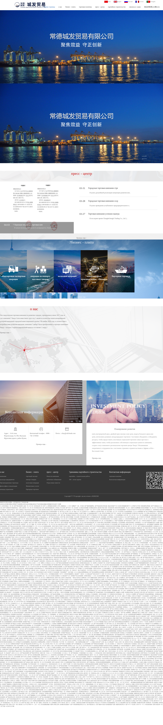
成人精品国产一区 (62, 585)
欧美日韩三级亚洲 (113, 531)
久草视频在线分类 (95, 517)
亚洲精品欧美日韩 (7, 673)
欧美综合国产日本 (7, 552)
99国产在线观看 (118, 520)
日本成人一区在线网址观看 (148, 598)
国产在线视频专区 (145, 655)
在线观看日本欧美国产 (16, 614)
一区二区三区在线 (107, 544)
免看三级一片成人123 (46, 653)
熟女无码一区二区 (39, 542)
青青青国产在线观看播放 (129, 559)
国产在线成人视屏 (28, 662)
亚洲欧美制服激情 (5, 658)
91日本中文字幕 (34, 566)
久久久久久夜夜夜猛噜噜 (44, 526)
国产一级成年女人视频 (128, 684)
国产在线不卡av (7, 511)
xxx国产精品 (62, 680)
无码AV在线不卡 (93, 587)
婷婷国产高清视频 (87, 660)
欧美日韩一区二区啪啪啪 (50, 702)
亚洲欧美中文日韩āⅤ (107, 612)
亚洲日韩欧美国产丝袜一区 (76, 598)
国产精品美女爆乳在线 (19, 598)
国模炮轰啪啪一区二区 (103, 629)
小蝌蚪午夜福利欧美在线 (79, 612)
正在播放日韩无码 (148, 579)
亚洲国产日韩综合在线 (37, 616)
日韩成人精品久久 (5, 519)
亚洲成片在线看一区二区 (10, 599)
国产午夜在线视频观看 (39, 596)
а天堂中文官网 (60, 618)
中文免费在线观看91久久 (91, 651)
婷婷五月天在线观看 (115, 664)
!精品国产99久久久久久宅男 (67, 656)
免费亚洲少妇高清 (139, 693)
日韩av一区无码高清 (60, 693)
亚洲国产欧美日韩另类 (125, 638)
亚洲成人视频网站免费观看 (59, 623)
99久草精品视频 (140, 530)
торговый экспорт (31, 476)
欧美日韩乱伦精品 (115, 647)
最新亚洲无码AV (120, 704)
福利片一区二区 (94, 655)
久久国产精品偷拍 (68, 566)
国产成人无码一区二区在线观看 (11, 656)
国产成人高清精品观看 (34, 655)
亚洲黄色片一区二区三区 (43, 620)
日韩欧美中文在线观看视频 (23, 616)
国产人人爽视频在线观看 (50, 506)
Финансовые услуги (32, 486)
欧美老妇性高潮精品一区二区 (54, 513)
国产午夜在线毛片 (105, 647)
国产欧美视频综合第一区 (29, 553)
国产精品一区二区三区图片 (94, 612)
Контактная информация (120, 472)
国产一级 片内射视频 (15, 609)
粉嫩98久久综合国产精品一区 (98, 511)
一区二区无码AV (153, 542)
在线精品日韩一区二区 (23, 633)
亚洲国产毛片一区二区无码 (138, 669)
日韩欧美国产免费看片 (8, 649)
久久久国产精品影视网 (52, 658)
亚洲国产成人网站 (123, 561)
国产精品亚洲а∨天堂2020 (93, 702)
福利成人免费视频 (12, 666)
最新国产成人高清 (59, 678)
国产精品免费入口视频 (46, 566)
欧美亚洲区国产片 (110, 572)
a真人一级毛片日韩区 (89, 667)
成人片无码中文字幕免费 (143, 517)
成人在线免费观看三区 (71, 649)
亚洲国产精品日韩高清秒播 (38, 535)
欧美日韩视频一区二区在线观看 (32, 625)
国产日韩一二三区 (5, 542)
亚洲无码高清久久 (16, 588)
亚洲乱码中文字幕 (139, 689)
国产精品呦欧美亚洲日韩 (152, 537)
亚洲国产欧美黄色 (98, 583)
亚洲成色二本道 (60, 647)
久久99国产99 (50, 592)
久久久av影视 (128, 609)
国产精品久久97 (32, 544)
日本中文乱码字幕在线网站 (21, 587)
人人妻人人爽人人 (32, 555)
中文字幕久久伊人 (43, 574)
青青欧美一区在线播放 (152, 702)
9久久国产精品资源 (87, 588)
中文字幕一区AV (103, 587)
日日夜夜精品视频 (64, 520)
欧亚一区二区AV (54, 552)
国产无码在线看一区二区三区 (127, 666)
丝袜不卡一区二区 (49, 616)
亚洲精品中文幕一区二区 (45, 519)
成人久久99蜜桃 (87, 688)
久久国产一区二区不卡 (90, 509)
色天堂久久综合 (150, 695)
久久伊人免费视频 (41, 695)
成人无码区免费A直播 (107, 537)
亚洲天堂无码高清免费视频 (76, 699)
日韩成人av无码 (71, 684)
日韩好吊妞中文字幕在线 (132, 634)
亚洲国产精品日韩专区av (11, 541)
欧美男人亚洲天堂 (95, 596)
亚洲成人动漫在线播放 (43, 555)
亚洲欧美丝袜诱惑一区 (142, 576)
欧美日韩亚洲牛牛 (27, 623)
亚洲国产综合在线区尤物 (148, 649)
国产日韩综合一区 (44, 614)
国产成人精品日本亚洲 (144, 675)
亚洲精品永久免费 (99, 579)
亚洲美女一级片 (95, 638)
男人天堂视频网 (103, 640)
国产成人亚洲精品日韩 (150, 511)
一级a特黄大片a (4, 618)
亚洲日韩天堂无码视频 (22, 697)
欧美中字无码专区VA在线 (72, 596)
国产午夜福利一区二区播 (12, 544)
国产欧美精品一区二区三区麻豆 (83, 537)
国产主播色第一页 (41, 537)
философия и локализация (8, 486)
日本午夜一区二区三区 (129, 515)
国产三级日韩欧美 (151, 625)
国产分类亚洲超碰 (18, 671)
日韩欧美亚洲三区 (46, 621)
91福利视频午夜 (12, 550)
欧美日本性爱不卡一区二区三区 (33, 631)
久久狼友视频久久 (107, 568)
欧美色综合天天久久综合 (49, 533)
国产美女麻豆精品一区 (39, 647)
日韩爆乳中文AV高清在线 (78, 530)
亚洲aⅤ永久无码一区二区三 (146, 673)
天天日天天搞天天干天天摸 (134, 509)
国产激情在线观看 (57, 697)
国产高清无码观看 (127, 566)
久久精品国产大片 (65, 576)
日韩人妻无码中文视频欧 (101, 531)
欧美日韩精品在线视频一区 (67, 651)
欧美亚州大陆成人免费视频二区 (25, 634)
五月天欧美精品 (126, 603)
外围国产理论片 (72, 557)
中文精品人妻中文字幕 (83, 640)
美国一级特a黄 (71, 526)
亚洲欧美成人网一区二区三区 (129, 526)
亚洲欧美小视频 (72, 548)
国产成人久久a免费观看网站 (50, 583)
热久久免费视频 (154, 618)
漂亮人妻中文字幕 (117, 570)
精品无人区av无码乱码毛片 (61, 689)
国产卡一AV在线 (70, 702)
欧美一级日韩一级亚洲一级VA (31, 570)
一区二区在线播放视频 (43, 704)
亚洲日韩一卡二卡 (122, 660)
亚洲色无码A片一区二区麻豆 (69, 550)
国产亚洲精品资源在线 (35, 691)
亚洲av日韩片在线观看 (32, 519)
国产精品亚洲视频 (26, 515)
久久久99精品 (23, 544)
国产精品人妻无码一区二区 (115, 640)
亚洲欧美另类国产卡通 (16, 644)
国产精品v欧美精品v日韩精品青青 (30, 594)
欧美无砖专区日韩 (84, 541)
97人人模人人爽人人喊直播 (142, 610)
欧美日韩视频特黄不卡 (124, 506)
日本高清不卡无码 (43, 671)
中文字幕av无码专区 (55, 546)
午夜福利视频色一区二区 (116, 581)
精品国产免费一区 (140, 695)
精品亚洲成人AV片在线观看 (31, 614)
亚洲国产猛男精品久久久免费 (10, 638)
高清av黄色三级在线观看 (104, 522)
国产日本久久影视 (26, 656)
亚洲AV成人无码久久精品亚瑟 (63, 577)
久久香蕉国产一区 (114, 695)
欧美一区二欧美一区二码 (76, 631)
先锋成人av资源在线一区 (83, 528)
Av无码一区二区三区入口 (86, 671)
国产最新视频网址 (89, 506)
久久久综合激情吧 (134, 561)
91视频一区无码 (47, 627)
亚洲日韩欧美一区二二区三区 (110, 561)
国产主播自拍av (91, 662)
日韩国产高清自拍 (104, 655)
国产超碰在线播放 (69, 539)
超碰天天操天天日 (117, 574)
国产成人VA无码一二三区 (141, 601)
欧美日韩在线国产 (19, 612)
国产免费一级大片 (22, 550)
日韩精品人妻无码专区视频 (127, 535)
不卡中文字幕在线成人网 (60, 686)
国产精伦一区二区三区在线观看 (54, 603)
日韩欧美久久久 (114, 541)
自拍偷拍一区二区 (136, 658)
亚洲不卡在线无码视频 (131, 583)
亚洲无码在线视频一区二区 (140, 656)
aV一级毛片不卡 (119, 644)
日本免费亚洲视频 (65, 530)
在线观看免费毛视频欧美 (135, 614)
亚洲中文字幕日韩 (149, 693)
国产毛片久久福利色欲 (112, 671)
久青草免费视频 (25, 609)
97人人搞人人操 (74, 561)
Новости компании (53, 476)
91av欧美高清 (154, 675)
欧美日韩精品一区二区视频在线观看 (50, 633)
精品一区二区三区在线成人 (36, 638)
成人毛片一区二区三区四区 (81, 539)
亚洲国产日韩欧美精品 (96, 697)
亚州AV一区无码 (143, 621)
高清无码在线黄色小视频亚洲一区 (135, 528)
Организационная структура (9, 483)
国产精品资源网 (24, 653)
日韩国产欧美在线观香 (139, 699)
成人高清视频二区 (60, 610)
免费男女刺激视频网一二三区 (26, 581)
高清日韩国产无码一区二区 (96, 689)
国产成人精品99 (18, 533)
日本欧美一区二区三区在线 (47, 570)
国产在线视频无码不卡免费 (151, 522)
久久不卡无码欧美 (70, 605)
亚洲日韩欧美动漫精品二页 (7, 642)
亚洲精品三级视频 (7, 517)
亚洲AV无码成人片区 (60, 528)
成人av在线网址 (84, 610)
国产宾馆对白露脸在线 (13, 701)
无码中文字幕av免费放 (68, 620)
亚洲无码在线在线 (23, 541)
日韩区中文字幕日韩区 (52, 642)
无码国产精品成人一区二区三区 (69, 633)
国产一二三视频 (90, 642)
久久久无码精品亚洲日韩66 (68, 594)
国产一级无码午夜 (82, 590)
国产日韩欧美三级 (134, 565)
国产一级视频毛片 (17, 553)
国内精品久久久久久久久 (17, 658)
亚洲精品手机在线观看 (26, 557)
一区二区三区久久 (60, 673)
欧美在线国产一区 (90, 524)
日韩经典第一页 (42, 667)
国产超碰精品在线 (8, 664)
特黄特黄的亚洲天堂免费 (128, 620)
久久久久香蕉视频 (36, 682)
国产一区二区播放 (7, 695)
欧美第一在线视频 (112, 590)
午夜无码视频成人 (45, 594)
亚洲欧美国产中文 (18, 596)
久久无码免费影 (86, 644)
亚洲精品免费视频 (95, 559)
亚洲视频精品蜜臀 (139, 642)
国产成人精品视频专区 (46, 697)
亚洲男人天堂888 (21, 607)
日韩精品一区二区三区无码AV (19, 563)
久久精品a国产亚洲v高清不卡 (93, 574)
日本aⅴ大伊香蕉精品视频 (155, 634)
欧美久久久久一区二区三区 (76, 522)
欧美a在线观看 (135, 688)
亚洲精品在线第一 (84, 542)
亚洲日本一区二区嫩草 (43, 544)
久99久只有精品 (142, 686)
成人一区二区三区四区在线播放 (51, 576)
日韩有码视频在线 (147, 614)
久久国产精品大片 (154, 596)
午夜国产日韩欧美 (37, 588)
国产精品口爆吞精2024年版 (129, 546)
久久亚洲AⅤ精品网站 (48, 678)
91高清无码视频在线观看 (131, 519)
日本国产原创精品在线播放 (113, 563)
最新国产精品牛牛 (104, 664)
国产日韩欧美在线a (78, 509)
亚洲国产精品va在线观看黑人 (32, 520)
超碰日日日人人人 (46, 655)
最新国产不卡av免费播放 (152, 623)
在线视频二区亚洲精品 (107, 517)
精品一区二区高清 (139, 537)
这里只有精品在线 (36, 651)
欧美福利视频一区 (111, 555)
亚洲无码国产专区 (141, 664)
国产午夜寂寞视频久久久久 (29, 539)
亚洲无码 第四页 (152, 555)
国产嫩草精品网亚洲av (108, 634)
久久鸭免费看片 (153, 601)
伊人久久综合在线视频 (41, 579)
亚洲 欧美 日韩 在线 (139, 592)
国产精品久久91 (54, 544)
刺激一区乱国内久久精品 (50, 585)
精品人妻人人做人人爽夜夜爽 (64, 535)
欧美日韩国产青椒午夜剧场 (143, 585)
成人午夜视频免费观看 (29, 601)
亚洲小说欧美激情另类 (109, 653)
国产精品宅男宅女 (34, 653)
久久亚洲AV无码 (51, 695)
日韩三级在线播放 (125, 669)
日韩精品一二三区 (155, 610)
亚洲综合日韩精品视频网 (64, 609)
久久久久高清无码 (77, 658)
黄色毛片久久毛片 (22, 655)
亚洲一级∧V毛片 (116, 603)
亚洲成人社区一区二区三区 (75, 645)
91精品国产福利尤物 (55, 555)
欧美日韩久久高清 (102, 699)
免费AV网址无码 (54, 704)
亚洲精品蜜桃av (25, 565)
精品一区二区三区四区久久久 (82, 511)
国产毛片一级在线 (116, 513)
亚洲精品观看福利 (153, 588)
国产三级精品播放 (10, 535)
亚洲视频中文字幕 (117, 566)
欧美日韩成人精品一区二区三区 (148, 572)
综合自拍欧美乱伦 (155, 544)
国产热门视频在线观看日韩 (9, 585)
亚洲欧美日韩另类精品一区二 (117, 594)
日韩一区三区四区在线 (26, 647)
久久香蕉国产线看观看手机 (146, 550)
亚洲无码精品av (148, 531)
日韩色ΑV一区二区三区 (73, 627)
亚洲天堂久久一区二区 (95, 675)
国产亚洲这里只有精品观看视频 (145, 594)
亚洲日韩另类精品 (44, 669)
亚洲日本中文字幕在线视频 (53, 701)
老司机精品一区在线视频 (118, 522)
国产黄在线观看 (18, 506)
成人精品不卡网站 (12, 640)
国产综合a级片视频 (123, 524)
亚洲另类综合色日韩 (47, 682)
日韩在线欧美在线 (50, 568)
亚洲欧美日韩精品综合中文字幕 (109, 638)
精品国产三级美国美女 (76, 583)
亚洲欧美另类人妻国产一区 (62, 561)
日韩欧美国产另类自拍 (108, 588)
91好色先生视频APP (52, 667)
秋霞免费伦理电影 (145, 506)
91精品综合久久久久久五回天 (47, 610)
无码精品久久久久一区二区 (11, 557)
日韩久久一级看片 (15, 680)
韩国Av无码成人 (155, 577)
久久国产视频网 (122, 697)
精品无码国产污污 (113, 506)
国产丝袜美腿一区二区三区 (133, 577)
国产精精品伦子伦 (116, 620)
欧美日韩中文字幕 (152, 533)
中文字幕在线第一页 (33, 664)
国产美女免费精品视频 (85, 561)
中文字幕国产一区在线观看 (153, 530)
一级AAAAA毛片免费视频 (144, 640)
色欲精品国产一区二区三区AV (130, 570)
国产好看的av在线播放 (32, 598)
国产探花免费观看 (90, 625)
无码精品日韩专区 (34, 541)
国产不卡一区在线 (130, 704)
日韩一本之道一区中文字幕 (144, 559)
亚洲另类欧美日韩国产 (106, 627)
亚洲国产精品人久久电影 (21, 531)
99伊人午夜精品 (124, 565)
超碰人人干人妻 (89, 531)
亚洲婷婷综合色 (12, 559)
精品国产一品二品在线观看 (114, 701)
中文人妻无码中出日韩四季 (9, 633)
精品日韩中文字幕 (92, 557)
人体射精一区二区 (149, 633)
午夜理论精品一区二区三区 (85, 607)
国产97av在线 (47, 640)
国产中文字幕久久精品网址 (124, 656)
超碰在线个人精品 (156, 574)
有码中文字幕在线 (149, 666)
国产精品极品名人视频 (129, 618)
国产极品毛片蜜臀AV (126, 699)
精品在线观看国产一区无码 (45, 684)
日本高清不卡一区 (61, 695)
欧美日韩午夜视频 (68, 603)
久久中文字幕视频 (99, 621)
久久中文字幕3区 (6, 553)
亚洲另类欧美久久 (39, 568)
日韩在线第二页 (45, 520)
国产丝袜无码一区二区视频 (74, 568)
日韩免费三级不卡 (128, 689)
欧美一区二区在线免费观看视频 (107, 631)
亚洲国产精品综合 (46, 612)
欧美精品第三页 (38, 506)
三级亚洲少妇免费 (80, 702)
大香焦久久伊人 (33, 684)
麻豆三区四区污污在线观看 (51, 572)
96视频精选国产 (29, 548)
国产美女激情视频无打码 (59, 627)
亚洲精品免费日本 (95, 552)
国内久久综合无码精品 (148, 658)
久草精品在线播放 (78, 579)
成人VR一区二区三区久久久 (128, 647)
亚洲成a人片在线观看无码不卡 (46, 539)
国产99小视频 (85, 585)
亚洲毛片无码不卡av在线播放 (17, 590)
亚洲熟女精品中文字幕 (18, 513)
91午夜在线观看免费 (127, 636)
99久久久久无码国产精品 (126, 680)
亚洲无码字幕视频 (17, 621)
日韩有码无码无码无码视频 (113, 526)
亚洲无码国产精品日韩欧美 (109, 656)
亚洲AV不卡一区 (45, 625)
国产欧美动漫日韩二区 (90, 522)
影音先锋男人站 (39, 686)
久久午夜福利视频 (130, 585)
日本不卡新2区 (61, 702)
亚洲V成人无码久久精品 (9, 607)
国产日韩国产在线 (59, 649)
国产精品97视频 (58, 634)
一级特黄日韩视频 (71, 636)
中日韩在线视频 (56, 653)
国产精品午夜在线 (50, 618)
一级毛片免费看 (35, 609)
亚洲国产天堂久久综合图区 (92, 598)
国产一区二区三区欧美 (15, 579)
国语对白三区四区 (62, 607)
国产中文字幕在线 (92, 515)
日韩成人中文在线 (60, 508)
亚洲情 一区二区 (54, 656)
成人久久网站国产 (110, 642)
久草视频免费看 (39, 634)
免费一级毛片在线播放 (144, 546)
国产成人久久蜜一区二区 (66, 511)
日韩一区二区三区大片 (50, 629)
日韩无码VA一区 (83, 520)
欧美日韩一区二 (34, 599)
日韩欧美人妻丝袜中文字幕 (153, 669)
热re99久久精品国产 (141, 616)
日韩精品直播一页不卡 (152, 699)
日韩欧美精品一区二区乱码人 (43, 581)
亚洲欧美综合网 (141, 702)
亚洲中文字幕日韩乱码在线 (16, 568)
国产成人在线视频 (131, 702)
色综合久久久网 (12, 655)
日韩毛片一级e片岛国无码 (79, 570)
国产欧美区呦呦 (63, 666)
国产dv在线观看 (119, 588)
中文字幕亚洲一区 (122, 675)
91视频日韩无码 (50, 577)
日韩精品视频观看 (8, 596)
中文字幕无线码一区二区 (23, 566)
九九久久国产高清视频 (112, 625)
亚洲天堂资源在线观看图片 (114, 636)
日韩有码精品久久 (105, 546)
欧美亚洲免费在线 (94, 603)
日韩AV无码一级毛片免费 (28, 680)
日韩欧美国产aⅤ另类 (90, 682)
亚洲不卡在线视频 (149, 636)
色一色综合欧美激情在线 (27, 603)
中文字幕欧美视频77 (60, 601)
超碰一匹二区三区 (28, 506)
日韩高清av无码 (50, 561)
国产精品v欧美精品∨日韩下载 (57, 517)
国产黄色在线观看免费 (62, 563)
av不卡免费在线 (29, 528)
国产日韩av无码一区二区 (104, 566)
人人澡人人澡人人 (76, 629)
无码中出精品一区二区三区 (115, 651)
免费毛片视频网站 (60, 596)
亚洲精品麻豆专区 (67, 612)
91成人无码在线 (102, 590)
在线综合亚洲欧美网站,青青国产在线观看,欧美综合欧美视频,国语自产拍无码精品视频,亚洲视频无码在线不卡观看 (30, 504)
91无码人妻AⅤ (28, 658)
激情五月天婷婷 (73, 614)
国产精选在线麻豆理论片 (82, 587)
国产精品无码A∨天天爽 (114, 699)
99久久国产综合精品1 (130, 517)
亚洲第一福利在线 (24, 638)
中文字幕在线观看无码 (74, 666)
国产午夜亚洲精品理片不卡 (14, 699)
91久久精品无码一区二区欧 (30, 552)
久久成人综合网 (100, 524)
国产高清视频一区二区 (78, 625)
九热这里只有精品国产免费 (40, 666)
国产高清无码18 (128, 520)
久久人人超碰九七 (49, 689)
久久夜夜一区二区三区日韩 (101, 565)
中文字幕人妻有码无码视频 (98, 678)
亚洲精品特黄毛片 (156, 585)
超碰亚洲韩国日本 (48, 557)
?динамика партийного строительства (85, 472)
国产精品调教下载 (92, 535)
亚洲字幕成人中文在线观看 (147, 653)
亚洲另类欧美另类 (64, 614)
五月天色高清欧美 (39, 572)
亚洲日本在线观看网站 (99, 688)
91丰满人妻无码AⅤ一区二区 (76, 581)
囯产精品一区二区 (112, 511)
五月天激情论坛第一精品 (67, 537)
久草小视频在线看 (92, 577)
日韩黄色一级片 (157, 541)
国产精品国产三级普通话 (38, 561)
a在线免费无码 (28, 596)
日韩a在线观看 (96, 537)
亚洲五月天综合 (129, 642)
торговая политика (85, 7)
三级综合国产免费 (44, 531)
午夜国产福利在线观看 (68, 587)
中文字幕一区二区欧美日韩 (66, 642)
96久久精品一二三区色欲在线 (94, 653)
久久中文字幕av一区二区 (26, 542)
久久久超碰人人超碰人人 (117, 519)
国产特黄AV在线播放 (65, 644)
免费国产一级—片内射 (78, 506)
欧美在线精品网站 (123, 605)
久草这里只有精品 (114, 535)
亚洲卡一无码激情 (157, 520)
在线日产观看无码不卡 (28, 660)
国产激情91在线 (64, 531)
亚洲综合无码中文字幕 (103, 609)
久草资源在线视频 (44, 599)
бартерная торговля (32, 489)
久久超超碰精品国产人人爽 (94, 513)
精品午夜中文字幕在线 (151, 528)
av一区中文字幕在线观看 (117, 583)
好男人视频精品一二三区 (64, 506)
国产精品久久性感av (15, 623)
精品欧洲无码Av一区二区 (42, 590)
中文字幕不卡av (90, 677)
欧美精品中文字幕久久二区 (128, 664)
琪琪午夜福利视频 (83, 533)
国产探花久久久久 (60, 541)
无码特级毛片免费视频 (127, 563)
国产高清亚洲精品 (64, 583)
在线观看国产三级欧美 (110, 601)
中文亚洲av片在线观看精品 (125, 511)
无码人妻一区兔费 (106, 596)
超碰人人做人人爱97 (80, 677)
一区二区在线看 (131, 623)
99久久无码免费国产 (90, 581)
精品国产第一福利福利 (36, 559)
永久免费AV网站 (48, 634)
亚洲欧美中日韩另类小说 (61, 699)
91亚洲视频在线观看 (33, 669)
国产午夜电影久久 (12, 634)
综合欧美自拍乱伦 (119, 517)
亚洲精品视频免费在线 (39, 701)
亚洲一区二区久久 (137, 631)
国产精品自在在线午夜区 (14, 526)
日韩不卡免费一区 (68, 664)
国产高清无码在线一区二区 (81, 603)
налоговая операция (32, 483)
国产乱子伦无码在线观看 (82, 697)
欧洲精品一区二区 (58, 677)
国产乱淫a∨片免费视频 (102, 667)
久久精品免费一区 (76, 599)
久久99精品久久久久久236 (107, 673)
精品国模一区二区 (48, 677)
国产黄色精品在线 (44, 511)
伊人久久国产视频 (9, 605)
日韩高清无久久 (21, 640)
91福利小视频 (142, 662)
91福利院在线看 (39, 629)
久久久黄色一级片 (17, 552)
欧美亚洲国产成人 (20, 688)
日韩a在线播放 (68, 621)
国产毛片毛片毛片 (105, 559)
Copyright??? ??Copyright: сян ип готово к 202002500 (81, 496)
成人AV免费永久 (121, 577)
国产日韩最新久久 (147, 509)
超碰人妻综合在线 (148, 631)
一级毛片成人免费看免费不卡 (77, 524)
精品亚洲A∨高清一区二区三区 (36, 577)
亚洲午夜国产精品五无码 (15, 651)
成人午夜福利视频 (62, 548)
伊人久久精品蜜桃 (121, 702)
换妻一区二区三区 (116, 596)
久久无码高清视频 (87, 568)
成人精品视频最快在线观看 (127, 695)
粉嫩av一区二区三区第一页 (113, 576)
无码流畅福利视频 (47, 691)
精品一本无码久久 (117, 616)
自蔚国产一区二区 (26, 524)
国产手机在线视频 (15, 522)
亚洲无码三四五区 (58, 682)
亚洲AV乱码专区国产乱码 (29, 699)
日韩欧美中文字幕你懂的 (73, 601)
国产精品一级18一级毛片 (119, 627)
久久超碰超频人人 (47, 623)
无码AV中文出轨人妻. (99, 671)
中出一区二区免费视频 (142, 515)
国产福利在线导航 (37, 557)
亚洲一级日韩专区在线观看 (104, 509)
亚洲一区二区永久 (106, 574)
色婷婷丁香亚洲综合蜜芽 (133, 568)
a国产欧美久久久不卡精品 (118, 662)
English (119, 1)
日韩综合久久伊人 (55, 669)
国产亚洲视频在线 (148, 651)
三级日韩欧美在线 (84, 552)
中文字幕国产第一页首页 (111, 579)
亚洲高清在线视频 (28, 530)
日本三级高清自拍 (92, 680)
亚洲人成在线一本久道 (121, 614)
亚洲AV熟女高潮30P (78, 664)
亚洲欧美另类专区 (7, 570)
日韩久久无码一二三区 (34, 563)
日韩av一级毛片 (13, 620)
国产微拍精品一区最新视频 (78, 653)
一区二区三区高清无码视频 (71, 671)
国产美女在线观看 (66, 701)
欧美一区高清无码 (109, 508)
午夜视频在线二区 (119, 542)
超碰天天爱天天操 (53, 579)
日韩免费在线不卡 (33, 610)
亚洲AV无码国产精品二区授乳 (60, 581)
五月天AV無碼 (72, 640)
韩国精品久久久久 (54, 531)
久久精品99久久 (44, 664)
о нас (60, 7)
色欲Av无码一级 (119, 642)
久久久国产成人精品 (24, 702)
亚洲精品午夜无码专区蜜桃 (124, 631)
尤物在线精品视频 (129, 533)
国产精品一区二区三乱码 (11, 669)
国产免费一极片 (103, 651)
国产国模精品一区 (135, 553)
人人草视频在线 (51, 535)
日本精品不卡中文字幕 (90, 699)
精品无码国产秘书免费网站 (106, 542)
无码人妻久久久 (142, 644)
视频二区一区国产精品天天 (16, 618)
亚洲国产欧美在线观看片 (149, 645)
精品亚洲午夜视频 (62, 645)
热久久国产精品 (59, 539)
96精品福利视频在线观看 (106, 610)
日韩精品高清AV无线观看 (131, 673)
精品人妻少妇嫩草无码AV (126, 531)
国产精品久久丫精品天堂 (131, 552)
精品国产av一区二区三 (74, 638)
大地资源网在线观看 (116, 559)
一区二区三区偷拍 (109, 644)
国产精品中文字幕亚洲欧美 (130, 574)
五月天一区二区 (143, 519)
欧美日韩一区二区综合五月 (61, 559)
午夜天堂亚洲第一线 (100, 636)
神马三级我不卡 (68, 509)
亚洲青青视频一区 (54, 511)
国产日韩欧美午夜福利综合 (10, 508)
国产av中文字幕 (4, 636)
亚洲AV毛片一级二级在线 (15, 704)
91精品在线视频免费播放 (107, 552)
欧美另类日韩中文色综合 (82, 526)
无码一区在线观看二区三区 (21, 645)
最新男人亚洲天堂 (137, 645)
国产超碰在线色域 (70, 678)
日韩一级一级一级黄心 (36, 702)
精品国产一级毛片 (79, 574)
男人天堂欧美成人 (138, 566)
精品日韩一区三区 (149, 535)
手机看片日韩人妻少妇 (115, 667)
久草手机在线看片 (112, 605)
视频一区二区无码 (36, 524)
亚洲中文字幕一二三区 (69, 634)
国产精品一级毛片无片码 (134, 660)
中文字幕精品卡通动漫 (141, 667)
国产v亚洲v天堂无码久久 (72, 610)
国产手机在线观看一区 (100, 623)
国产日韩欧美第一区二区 (125, 625)
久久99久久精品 (115, 669)
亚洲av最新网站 (112, 649)
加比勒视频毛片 (6, 528)
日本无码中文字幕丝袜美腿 (76, 531)
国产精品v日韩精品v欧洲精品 (70, 513)
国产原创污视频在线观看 (79, 535)
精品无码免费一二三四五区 (140, 555)
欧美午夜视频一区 (90, 530)
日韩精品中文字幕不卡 (39, 658)
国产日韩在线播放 (44, 587)
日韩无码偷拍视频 (63, 667)
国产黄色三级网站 (80, 618)
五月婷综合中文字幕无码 (155, 576)
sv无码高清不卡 (109, 689)
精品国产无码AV (79, 651)
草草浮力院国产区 (147, 520)
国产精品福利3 (66, 565)
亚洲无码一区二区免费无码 (55, 671)
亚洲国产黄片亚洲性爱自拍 (49, 515)
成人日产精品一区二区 (88, 599)
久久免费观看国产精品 (69, 662)
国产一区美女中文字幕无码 (132, 572)
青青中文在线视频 (129, 588)
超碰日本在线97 (90, 618)
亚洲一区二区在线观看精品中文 (137, 524)
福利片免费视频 (143, 629)
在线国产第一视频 (144, 565)
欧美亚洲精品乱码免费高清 (122, 621)
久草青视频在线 (8, 645)
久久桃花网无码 (74, 520)
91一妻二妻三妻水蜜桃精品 (94, 634)
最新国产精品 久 (146, 577)
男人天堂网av (24, 522)
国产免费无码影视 (148, 682)
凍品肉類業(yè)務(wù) (152, 7)
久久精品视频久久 (109, 520)
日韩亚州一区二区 (71, 528)
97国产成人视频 (128, 651)
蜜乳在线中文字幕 (5, 561)
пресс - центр (100, 7)
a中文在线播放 (135, 603)
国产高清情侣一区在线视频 (85, 649)
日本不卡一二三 (94, 542)
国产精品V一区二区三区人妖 (50, 524)
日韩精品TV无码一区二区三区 (125, 601)
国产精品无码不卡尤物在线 (75, 623)
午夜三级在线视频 (129, 537)
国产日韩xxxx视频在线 (142, 701)
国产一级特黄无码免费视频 (154, 616)
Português (152, 1)
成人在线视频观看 (7, 621)
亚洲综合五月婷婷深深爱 (108, 528)
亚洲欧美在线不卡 (34, 697)
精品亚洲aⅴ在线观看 (102, 535)
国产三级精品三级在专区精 (23, 509)
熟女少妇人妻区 (33, 522)
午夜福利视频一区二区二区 (86, 633)
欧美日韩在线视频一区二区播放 (142, 680)
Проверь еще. (81, 238)
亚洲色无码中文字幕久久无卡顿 (100, 695)
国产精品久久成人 (23, 691)
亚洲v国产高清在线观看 (31, 511)
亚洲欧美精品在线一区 (86, 563)
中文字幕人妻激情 (102, 515)
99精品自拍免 (67, 599)
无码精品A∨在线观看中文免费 (51, 588)
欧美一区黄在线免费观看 (64, 629)
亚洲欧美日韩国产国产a (151, 697)
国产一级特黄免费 (30, 673)
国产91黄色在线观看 (152, 664)
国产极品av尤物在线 (9, 574)
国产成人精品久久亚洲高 (16, 572)
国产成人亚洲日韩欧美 (129, 544)
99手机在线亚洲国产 (85, 695)
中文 (109, 1)
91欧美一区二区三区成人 (130, 677)
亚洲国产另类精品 (36, 515)
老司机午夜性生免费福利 (142, 684)
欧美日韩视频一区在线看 (72, 517)
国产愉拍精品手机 (120, 634)
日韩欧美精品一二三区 (90, 576)
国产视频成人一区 (142, 581)
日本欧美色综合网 (114, 633)
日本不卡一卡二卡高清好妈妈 (144, 704)
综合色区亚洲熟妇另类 (108, 607)
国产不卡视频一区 (144, 678)
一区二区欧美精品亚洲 (140, 533)
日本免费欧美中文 (40, 618)
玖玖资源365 (156, 677)
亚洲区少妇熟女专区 (47, 509)
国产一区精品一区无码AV (152, 612)
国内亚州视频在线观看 (133, 655)
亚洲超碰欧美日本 (124, 579)
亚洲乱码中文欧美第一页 (139, 513)
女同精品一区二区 (76, 701)
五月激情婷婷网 (97, 550)
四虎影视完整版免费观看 (60, 557)
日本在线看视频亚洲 (109, 592)
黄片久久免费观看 (138, 651)
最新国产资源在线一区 (75, 588)
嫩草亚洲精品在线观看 (116, 629)
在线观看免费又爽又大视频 (24, 585)
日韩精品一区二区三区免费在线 (43, 605)
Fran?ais (141, 1)
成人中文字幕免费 (5, 623)
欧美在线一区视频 (88, 579)
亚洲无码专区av (145, 539)
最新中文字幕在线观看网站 (35, 583)
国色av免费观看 (29, 605)
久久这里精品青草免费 (145, 561)
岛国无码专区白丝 (23, 577)
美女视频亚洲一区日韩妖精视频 (12, 682)
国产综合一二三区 (126, 587)
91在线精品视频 (37, 623)
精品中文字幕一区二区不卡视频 (8, 577)
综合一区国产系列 (54, 553)
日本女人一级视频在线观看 (137, 548)
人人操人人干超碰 (50, 647)
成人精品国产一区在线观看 (11, 592)
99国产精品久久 (139, 535)
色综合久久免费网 (131, 594)
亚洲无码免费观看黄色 (76, 592)
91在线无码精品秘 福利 (105, 616)
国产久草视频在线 (76, 644)
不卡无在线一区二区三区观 (49, 607)
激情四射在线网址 (74, 552)
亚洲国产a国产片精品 (105, 603)
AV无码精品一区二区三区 (150, 566)
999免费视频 (118, 607)
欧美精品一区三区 (94, 519)
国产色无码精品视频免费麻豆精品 (32, 533)
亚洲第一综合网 (97, 607)
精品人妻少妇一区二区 (41, 660)
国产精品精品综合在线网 (73, 673)
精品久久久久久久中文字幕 (115, 533)
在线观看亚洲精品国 (83, 655)
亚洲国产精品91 (34, 587)
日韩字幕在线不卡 (155, 546)
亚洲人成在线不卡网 (57, 662)
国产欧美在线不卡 (88, 645)
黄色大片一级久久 (23, 620)
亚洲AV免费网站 (16, 546)
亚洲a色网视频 (92, 533)
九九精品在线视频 (83, 508)
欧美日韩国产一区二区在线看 (67, 544)
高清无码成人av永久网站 (92, 693)
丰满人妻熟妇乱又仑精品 (128, 701)
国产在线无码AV (150, 592)
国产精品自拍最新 (105, 693)
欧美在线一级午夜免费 (13, 647)
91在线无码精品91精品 (97, 601)
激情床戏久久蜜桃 (40, 603)
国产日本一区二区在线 (72, 508)
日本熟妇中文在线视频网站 (22, 642)
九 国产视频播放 (31, 695)
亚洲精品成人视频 (96, 544)
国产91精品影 (64, 522)
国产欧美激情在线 (74, 542)
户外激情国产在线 (107, 550)
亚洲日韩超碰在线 (50, 508)
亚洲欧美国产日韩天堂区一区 (63, 570)
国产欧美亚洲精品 (30, 513)
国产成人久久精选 (127, 557)
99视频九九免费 (120, 592)
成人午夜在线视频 (87, 583)
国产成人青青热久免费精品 (117, 609)
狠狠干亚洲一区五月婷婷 (143, 618)
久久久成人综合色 (81, 605)
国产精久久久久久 (136, 539)
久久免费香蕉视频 (137, 607)
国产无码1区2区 (52, 660)
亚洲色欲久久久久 (156, 640)
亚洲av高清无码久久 (151, 513)
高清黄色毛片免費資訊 (23, 677)
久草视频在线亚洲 (65, 669)
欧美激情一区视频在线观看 (142, 620)
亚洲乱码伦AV (6, 680)
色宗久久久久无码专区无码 (103, 677)
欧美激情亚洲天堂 (94, 627)
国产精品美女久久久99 (26, 701)
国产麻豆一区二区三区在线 (151, 691)
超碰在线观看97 (8, 610)
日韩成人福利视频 (69, 682)
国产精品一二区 (39, 649)
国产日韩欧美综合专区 (23, 559)
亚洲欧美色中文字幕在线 (154, 581)
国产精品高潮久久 (33, 531)
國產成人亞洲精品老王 (22, 574)
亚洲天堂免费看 (106, 513)
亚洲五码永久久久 (86, 601)
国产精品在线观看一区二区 (23, 535)
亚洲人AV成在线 (119, 572)
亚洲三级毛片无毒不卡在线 (59, 526)
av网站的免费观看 (66, 625)
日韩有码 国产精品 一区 (58, 691)
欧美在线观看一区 (104, 594)
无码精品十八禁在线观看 (90, 566)
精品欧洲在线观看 (114, 565)
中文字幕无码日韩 (109, 614)
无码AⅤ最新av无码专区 (40, 530)
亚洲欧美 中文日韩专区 (155, 621)
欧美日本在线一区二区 (44, 522)
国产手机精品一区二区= (70, 655)
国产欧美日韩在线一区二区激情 (150, 660)
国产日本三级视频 (124, 541)
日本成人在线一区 (53, 666)
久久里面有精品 (152, 519)
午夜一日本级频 (61, 636)
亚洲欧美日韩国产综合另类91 (20, 684)
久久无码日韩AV (72, 607)
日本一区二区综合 (28, 572)
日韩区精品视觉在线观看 (91, 664)
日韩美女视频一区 (44, 546)
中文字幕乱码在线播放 (9, 616)
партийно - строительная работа (79, 476)
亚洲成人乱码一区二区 (144, 552)
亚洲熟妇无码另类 (62, 533)
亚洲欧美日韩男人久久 (36, 627)
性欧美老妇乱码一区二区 (55, 664)
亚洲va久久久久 (33, 574)
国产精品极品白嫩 (129, 610)
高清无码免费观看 (82, 557)
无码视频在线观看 (118, 537)
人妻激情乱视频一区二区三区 (97, 691)
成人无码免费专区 (84, 689)
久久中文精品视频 (17, 570)
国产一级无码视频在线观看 (115, 618)
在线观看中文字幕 (61, 688)
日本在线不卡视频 (53, 680)
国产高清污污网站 (81, 634)
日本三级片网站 (96, 561)
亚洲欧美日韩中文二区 (53, 530)
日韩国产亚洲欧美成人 (57, 621)
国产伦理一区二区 (111, 623)
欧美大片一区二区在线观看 (149, 599)
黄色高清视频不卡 (88, 621)
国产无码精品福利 (98, 592)
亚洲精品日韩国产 (83, 675)
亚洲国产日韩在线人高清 (77, 565)
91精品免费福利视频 (113, 680)
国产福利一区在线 (90, 620)
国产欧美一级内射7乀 (112, 530)
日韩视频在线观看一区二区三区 (37, 645)
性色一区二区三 (54, 644)
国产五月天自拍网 (35, 565)
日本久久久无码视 (70, 647)
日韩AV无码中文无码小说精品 (8, 583)
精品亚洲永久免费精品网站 (38, 642)
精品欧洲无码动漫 (58, 509)
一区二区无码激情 (49, 649)
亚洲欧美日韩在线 (63, 542)
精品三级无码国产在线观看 (89, 629)
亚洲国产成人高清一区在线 (34, 607)
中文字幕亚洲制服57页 (55, 587)
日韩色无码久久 (11, 509)
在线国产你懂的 (151, 644)
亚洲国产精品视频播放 (102, 581)
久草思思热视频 (143, 542)
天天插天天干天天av (43, 552)
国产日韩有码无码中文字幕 (38, 592)
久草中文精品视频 (62, 660)
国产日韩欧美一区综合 (18, 673)
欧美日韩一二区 (125, 691)
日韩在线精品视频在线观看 (36, 689)
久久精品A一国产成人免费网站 (122, 612)
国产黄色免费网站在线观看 (96, 572)
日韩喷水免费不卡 (117, 544)
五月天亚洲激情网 (127, 513)
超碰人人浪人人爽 (137, 557)
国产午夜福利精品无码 (141, 588)
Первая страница (49, 7)
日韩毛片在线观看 (69, 677)
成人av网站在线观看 (79, 546)
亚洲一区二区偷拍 (152, 686)
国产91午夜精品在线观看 (123, 553)
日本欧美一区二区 (72, 533)
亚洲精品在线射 (129, 592)
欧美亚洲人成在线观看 (144, 574)
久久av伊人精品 (48, 686)
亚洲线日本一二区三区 (18, 629)
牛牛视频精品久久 (146, 568)
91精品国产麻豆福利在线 (133, 653)
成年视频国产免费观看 (153, 524)
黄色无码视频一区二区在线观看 (85, 636)
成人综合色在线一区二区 (92, 546)
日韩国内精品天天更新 (59, 605)
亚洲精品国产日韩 (40, 513)
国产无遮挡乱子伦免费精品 (84, 555)
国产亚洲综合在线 (118, 610)
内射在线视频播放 (52, 636)
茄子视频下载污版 (48, 559)
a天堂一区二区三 (80, 684)
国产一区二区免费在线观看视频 (111, 548)
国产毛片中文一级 (74, 559)
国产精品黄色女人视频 (28, 686)
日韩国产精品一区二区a (56, 599)
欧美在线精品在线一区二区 (17, 519)
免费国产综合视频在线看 (51, 542)
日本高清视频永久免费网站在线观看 (11, 686)
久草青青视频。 (56, 550)
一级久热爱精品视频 (79, 642)
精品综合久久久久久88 (103, 682)
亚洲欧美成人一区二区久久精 (59, 640)
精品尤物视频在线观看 (16, 662)
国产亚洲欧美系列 (56, 565)
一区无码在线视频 (46, 565)
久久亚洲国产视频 (148, 541)
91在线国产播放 (72, 519)
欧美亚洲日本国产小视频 (128, 576)
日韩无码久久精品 (14, 678)
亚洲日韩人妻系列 (138, 633)
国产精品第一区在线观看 (123, 649)
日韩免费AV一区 (139, 522)
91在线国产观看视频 (110, 660)
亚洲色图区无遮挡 (135, 598)
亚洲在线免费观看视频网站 (103, 662)
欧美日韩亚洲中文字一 (99, 555)
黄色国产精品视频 (52, 675)
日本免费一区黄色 (62, 638)
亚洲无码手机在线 (157, 559)
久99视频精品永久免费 (154, 629)
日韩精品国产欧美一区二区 (123, 688)
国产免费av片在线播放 (146, 688)
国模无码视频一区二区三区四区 (117, 655)
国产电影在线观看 (15, 561)
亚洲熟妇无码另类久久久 (93, 669)
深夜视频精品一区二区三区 (60, 519)
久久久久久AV (102, 557)
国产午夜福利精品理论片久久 (78, 704)
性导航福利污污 (50, 596)
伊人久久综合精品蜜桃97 (119, 509)
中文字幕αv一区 (26, 682)
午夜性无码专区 (97, 568)
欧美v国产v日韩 (99, 642)
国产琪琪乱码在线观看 (97, 644)
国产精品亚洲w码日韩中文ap (31, 644)
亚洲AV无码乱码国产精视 (131, 678)
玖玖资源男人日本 (107, 658)
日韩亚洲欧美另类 (95, 541)
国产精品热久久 (91, 704)
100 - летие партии (75, 479)
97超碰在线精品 (93, 686)
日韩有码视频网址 (133, 550)
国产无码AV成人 (111, 577)
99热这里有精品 (130, 522)
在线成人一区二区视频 (117, 677)
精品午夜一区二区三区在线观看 (42, 662)
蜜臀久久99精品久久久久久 (48, 563)
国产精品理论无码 (10, 697)
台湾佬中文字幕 (135, 506)
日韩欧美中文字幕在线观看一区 (48, 609)
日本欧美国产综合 (138, 531)
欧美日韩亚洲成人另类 (100, 701)
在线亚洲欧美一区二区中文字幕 (50, 651)
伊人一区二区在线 (44, 644)
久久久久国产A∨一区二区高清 (147, 570)
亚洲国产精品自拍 (152, 667)
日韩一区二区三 (137, 520)
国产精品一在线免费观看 (62, 631)
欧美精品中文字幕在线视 (17, 693)
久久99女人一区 (66, 653)
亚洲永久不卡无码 (36, 509)
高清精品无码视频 (71, 680)
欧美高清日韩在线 (74, 563)
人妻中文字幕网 (105, 585)
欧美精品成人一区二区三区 (10, 702)
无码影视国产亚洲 (9, 537)
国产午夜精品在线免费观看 (145, 526)
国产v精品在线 (54, 520)
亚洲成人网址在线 (136, 599)
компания (3, 476)
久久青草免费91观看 (32, 517)
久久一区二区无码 (95, 585)
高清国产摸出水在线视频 (126, 693)
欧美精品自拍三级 (39, 508)
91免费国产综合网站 (116, 546)
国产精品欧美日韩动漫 (101, 506)
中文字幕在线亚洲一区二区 (96, 520)
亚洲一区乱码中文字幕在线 (110, 697)
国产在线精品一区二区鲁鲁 (46, 541)
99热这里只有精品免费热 (40, 548)
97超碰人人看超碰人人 (148, 638)
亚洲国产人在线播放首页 (19, 517)
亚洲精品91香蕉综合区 (67, 546)
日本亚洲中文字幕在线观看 (149, 607)
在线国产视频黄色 (7, 684)
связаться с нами (135, 7)
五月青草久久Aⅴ (45, 656)
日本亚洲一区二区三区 (101, 618)
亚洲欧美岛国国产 (65, 704)
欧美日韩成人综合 (121, 653)
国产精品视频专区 (146, 553)
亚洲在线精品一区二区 (73, 695)
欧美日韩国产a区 (121, 623)
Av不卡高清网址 (113, 666)
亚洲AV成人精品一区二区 (147, 603)
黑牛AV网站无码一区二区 (100, 649)
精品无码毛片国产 (63, 524)
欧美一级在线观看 (8, 533)
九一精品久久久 (77, 616)
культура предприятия (7, 479)
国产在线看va (156, 688)
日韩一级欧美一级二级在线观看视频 (10, 594)
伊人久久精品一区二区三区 (83, 678)
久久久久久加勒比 (35, 633)
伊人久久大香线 (119, 673)
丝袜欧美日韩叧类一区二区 (83, 544)
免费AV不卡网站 (126, 596)
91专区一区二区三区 (82, 686)
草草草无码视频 (141, 647)
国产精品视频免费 (85, 596)
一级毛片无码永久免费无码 (79, 577)
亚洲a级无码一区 (125, 539)
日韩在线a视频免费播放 (26, 678)
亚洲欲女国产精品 (50, 693)
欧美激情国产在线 (110, 704)
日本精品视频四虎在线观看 (139, 587)
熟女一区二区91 (122, 590)
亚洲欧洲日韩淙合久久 (137, 691)
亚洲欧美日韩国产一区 (18, 520)
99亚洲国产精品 (35, 656)
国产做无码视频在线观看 (119, 568)
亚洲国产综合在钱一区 (128, 667)
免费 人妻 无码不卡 (81, 647)
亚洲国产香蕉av (13, 581)
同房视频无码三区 (85, 517)
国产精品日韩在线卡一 (149, 557)
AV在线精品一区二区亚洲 (151, 689)
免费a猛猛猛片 (144, 634)
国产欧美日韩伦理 (15, 524)
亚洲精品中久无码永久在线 (126, 671)
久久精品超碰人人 (43, 517)
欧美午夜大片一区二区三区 (24, 666)
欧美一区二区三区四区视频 (122, 598)
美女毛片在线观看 (29, 618)
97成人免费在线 (52, 548)
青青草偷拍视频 (138, 671)
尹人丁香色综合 (74, 689)
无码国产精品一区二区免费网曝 (45, 699)
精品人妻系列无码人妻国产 (91, 631)
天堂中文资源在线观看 (42, 553)
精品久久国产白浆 (109, 621)
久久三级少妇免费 (11, 555)
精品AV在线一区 (63, 552)
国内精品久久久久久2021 (136, 579)
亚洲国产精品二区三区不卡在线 (31, 621)
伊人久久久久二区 (22, 583)
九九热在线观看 (71, 693)
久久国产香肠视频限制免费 (141, 563)
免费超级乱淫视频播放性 (112, 599)
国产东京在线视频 (81, 656)
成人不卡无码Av (10, 688)
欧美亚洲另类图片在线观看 (13, 515)
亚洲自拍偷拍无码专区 (69, 697)
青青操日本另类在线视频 (53, 537)
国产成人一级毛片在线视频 (62, 592)
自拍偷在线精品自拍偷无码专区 (12, 660)
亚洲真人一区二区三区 (23, 599)
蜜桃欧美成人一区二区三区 (67, 553)
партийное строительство (117, 7)
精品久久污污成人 (104, 684)
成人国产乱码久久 (99, 614)
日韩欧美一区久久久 (125, 599)
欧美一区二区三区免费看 (20, 610)
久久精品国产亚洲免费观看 (15, 625)
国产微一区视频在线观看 (91, 553)
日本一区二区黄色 (62, 675)
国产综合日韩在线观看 (129, 616)
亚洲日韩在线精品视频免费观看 (12, 565)
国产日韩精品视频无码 (41, 680)
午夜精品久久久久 (143, 583)
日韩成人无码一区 (120, 528)
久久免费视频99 (47, 550)
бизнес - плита (70, 7)
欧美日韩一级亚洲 (57, 612)
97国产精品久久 (125, 548)
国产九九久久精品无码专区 (102, 620)
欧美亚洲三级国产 (50, 673)
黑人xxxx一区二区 (136, 638)
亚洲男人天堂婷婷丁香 (99, 563)
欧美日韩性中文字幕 (60, 568)
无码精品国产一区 (88, 623)
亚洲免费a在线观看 (54, 598)
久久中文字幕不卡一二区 (30, 704)
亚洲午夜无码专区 (81, 662)
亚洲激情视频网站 (100, 625)
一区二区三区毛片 (124, 682)
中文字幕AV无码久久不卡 (94, 570)
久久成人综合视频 (23, 636)
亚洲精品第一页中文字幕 (130, 581)
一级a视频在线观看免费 (136, 682)
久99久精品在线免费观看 (74, 660)
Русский (130, 1)
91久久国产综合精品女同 (76, 667)
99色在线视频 (127, 658)
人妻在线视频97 (139, 666)
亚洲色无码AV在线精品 (130, 644)
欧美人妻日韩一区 (85, 673)
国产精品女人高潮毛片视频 (85, 550)
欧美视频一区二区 (30, 537)
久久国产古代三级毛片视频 (16, 548)
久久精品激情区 (134, 621)
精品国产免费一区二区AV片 (112, 539)
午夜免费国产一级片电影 (66, 572)
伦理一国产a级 (61, 515)
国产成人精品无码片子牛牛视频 (114, 678)
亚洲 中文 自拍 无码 (25, 592)
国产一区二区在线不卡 (18, 511)
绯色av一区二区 (37, 678)
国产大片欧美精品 (29, 629)
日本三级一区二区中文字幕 (15, 601)
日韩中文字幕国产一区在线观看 (140, 596)
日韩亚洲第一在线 (148, 671)
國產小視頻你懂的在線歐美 (86, 614)
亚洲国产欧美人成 (101, 530)
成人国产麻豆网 (30, 590)
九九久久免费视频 (138, 511)
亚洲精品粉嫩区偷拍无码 (18, 528)
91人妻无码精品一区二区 (6, 506)
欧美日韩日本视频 (78, 621)
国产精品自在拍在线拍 (48, 631)
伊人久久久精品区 (43, 598)
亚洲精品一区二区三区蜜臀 (120, 550)
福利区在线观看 (29, 568)
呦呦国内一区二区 (84, 559)
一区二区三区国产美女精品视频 (107, 553)
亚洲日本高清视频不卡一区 (29, 526)
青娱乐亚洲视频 (85, 666)
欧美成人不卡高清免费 (111, 524)
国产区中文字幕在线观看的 (97, 526)
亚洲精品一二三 (127, 607)
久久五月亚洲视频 (56, 620)
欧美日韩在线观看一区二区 (122, 508)
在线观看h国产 (13, 636)
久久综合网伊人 (13, 691)
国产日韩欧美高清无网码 (11, 675)
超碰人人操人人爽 (52, 645)
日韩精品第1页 (104, 666)
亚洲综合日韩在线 (37, 585)
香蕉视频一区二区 (26, 561)
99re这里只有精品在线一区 (107, 598)
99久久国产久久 (97, 588)
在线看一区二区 (114, 682)
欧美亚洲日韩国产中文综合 (69, 555)
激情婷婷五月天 (64, 588)
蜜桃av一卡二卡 (39, 528)
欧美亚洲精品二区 (92, 590)
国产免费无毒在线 (132, 675)
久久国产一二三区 (96, 528)
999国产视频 (82, 513)
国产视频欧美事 (80, 594)
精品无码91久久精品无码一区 (106, 686)
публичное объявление (54, 479)
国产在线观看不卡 (12, 677)
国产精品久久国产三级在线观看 (127, 530)
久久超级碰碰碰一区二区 (69, 590)
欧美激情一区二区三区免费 (79, 609)
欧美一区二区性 (114, 693)
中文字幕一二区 (119, 552)
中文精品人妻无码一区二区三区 (19, 689)
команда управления (6, 489)
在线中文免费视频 (135, 508)
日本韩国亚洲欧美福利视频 (13, 627)
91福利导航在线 (25, 627)
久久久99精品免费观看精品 (81, 572)
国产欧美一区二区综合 (36, 677)
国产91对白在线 (68, 616)
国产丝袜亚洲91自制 (87, 701)
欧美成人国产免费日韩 (114, 587)
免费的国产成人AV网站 (138, 612)
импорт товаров (31, 479)
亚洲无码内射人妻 (73, 675)
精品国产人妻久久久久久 (13, 653)
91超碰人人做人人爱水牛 (142, 544)
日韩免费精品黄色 (105, 519)
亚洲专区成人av (102, 577)
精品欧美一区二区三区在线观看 (30, 546)
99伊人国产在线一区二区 (72, 541)
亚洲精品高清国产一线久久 (95, 548)
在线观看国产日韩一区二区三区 (136, 697)
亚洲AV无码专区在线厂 (135, 541)
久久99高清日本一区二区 (149, 627)
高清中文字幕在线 (136, 649)
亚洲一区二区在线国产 (65, 658)
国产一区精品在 (40, 693)
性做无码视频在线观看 (28, 579)
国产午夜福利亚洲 (20, 649)
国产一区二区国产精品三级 (113, 557)
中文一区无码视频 (88, 592)
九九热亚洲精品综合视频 (30, 671)
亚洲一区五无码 (92, 609)
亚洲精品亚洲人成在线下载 (96, 508)
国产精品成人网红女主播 (8, 566)
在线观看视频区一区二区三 (109, 675)
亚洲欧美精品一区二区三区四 (91, 616)
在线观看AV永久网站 (83, 519)
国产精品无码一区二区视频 (152, 548)
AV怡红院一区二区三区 (129, 640)
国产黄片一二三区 (95, 666)
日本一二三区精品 (20, 605)
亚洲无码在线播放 (105, 669)
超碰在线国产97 (32, 636)
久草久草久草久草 (81, 515)
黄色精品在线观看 (16, 539)
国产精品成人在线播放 (139, 625)
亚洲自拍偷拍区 (59, 616)
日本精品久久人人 (15, 603)
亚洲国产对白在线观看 (77, 576)
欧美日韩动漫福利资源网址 (35, 550)
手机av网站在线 (27, 651)
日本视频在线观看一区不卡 (56, 574)
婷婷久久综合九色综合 (16, 530)
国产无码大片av (140, 623)
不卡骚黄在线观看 (81, 680)
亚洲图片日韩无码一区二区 (145, 677)
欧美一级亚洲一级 (102, 605)
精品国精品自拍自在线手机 (33, 688)
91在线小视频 (158, 592)
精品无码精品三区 (79, 682)
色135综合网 (107, 583)
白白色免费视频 (101, 576)
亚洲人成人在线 (23, 669)
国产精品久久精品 (78, 566)
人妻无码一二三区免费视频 (115, 515)
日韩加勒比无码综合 (156, 517)
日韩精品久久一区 (5, 522)
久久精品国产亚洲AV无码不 (130, 629)
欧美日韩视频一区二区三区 (148, 508)
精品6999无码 (50, 601)
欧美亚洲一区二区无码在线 (148, 590)
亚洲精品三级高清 (71, 515)
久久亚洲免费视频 (82, 548)
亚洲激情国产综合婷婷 (153, 587)
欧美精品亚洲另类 (86, 638)
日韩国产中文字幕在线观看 (140, 609)
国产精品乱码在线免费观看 (97, 539)
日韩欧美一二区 (40, 673)
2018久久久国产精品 (18, 631)
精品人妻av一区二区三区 (131, 542)
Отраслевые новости (53, 483)
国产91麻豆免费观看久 (132, 662)
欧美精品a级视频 (98, 645)
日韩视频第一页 (54, 614)
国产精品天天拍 (79, 553)
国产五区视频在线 (41, 675)
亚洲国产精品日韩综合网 (155, 656)
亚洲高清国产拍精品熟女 (151, 642)
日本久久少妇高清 (20, 537)
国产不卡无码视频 (102, 680)
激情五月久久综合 (49, 528)
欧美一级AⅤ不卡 (55, 522)
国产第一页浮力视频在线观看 (124, 555)
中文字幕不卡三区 (120, 686)
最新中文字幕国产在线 (56, 590)
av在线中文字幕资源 (102, 533)
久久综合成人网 (104, 541)
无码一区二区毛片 (21, 555)
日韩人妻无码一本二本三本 (26, 508)
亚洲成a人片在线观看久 (92, 594)
